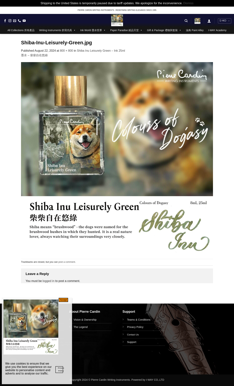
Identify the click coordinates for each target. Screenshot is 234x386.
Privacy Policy (135, 327)
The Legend (81, 327)
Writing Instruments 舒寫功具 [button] (57, 30)
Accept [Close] (63, 300)
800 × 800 (66, 50)
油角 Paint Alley (195, 30)
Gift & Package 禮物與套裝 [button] (164, 30)
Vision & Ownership (85, 319)
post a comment (66, 262)
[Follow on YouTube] (24, 21)
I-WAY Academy (217, 30)
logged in (48, 280)
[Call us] (19, 21)
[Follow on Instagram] (9, 21)
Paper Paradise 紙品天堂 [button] (126, 30)
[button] (186, 20)
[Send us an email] (14, 21)
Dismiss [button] (188, 3)
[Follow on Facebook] (5, 21)
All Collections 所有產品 (21, 30)
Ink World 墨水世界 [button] (93, 30)
